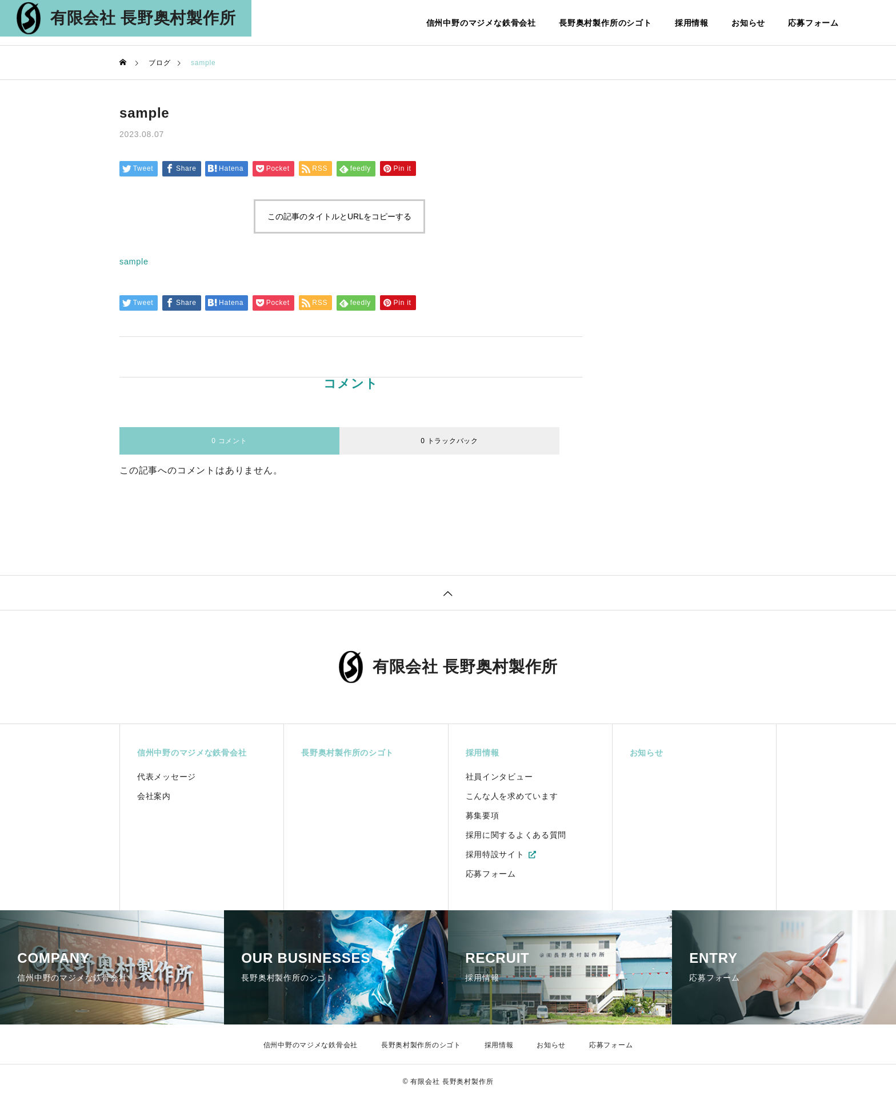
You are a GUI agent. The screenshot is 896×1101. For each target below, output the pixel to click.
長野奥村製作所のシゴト (605, 22)
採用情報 (692, 22)
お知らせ (748, 22)
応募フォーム (813, 22)
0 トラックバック (449, 441)
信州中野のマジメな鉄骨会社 (481, 22)
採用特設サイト (495, 856)
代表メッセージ (167, 778)
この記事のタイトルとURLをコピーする (339, 216)
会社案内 (154, 798)
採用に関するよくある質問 (516, 837)
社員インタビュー (499, 778)
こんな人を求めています (512, 798)
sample (135, 261)
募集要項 (482, 817)
